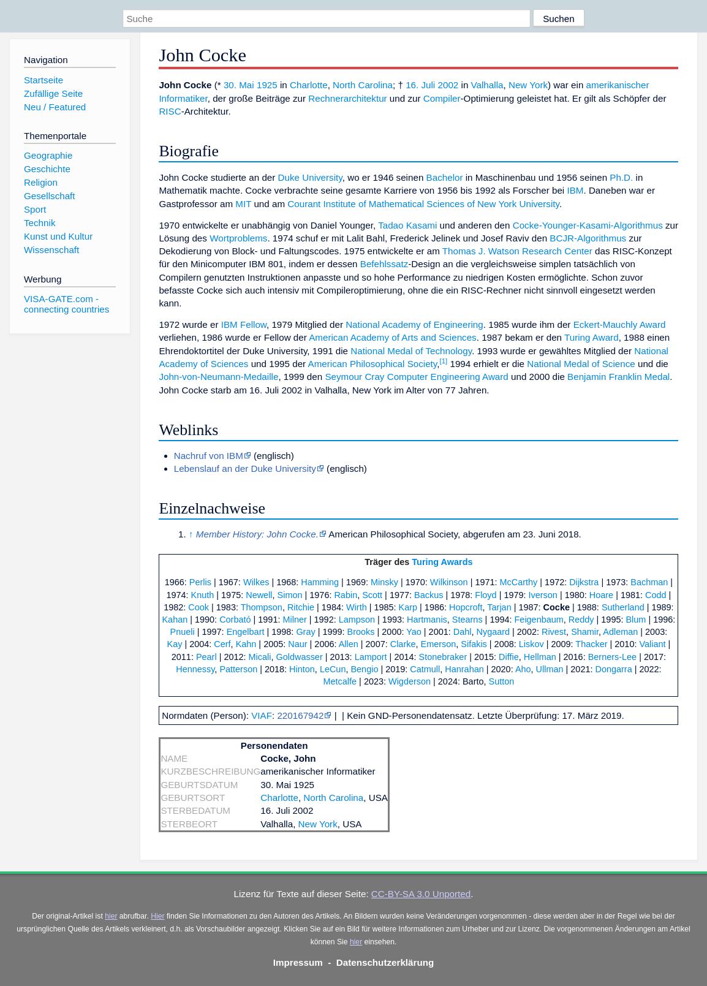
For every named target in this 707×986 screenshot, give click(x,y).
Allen (348, 644)
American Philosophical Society (372, 363)
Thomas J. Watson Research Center (517, 251)
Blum (636, 619)
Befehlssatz (384, 264)
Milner (294, 619)
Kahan (174, 619)
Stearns (467, 619)
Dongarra (613, 669)
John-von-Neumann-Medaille (218, 376)
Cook (198, 607)
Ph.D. (621, 177)
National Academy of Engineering (414, 324)
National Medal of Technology (411, 351)
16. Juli (420, 85)
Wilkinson (449, 582)
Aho (523, 669)
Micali (260, 657)
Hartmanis (427, 619)
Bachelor (444, 177)
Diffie (509, 657)
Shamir (585, 632)
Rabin (345, 595)
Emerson (438, 644)
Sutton (502, 681)
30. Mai (239, 85)
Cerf (222, 644)
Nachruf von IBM (208, 455)
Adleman (620, 632)
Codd (656, 595)
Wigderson (409, 681)
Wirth (356, 607)
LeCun (333, 669)
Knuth (202, 595)
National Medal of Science (581, 363)
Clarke (403, 644)
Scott (372, 595)
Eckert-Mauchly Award (619, 324)
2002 (447, 85)
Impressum (298, 962)
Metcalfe (340, 681)
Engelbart (246, 632)
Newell (259, 595)
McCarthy (519, 582)
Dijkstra (584, 582)
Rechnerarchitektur (347, 98)
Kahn (246, 644)
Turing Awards (442, 562)
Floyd (485, 595)
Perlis (200, 582)
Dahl (462, 632)
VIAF (261, 715)
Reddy (581, 619)
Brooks (361, 632)
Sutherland (623, 607)
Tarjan (499, 607)
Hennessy (195, 669)
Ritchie (300, 607)
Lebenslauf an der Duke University (245, 468)
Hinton (302, 669)
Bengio (364, 669)
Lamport (371, 657)
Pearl (206, 657)
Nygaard (493, 632)
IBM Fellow (244, 324)
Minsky (384, 582)
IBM (575, 190)
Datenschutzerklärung (385, 962)
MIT (243, 204)
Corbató (235, 619)
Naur (297, 644)
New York (528, 85)
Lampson (357, 619)
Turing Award (591, 337)
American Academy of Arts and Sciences (393, 337)
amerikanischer (617, 85)
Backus (428, 595)
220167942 (300, 715)
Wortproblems (238, 238)
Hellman (540, 657)
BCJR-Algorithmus (588, 238)
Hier (157, 916)
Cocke (556, 607)
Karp (408, 607)
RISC (170, 111)
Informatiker (183, 98)
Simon (290, 595)
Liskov (531, 644)
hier (111, 916)
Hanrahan (464, 669)
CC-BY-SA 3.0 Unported (421, 894)
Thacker (591, 644)
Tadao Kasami (407, 225)
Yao (414, 632)
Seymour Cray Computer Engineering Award (416, 376)
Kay (175, 644)
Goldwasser (299, 657)
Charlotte (309, 85)
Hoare (601, 595)
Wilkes (256, 582)
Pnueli (182, 632)
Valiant (652, 644)
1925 (267, 85)
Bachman (649, 582)
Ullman (550, 669)
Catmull (425, 669)
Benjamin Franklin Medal (618, 376)
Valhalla (487, 85)
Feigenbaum (539, 619)
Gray (305, 632)
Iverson (543, 595)
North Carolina (363, 85)
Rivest (554, 632)
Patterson (238, 669)
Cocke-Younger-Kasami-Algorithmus (588, 225)
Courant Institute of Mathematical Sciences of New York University (423, 204)
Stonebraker (443, 657)
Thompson (261, 607)
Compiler (442, 98)
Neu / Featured (55, 107)
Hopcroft (466, 607)
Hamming (320, 582)
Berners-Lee (612, 657)
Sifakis (474, 644)
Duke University (310, 177)
